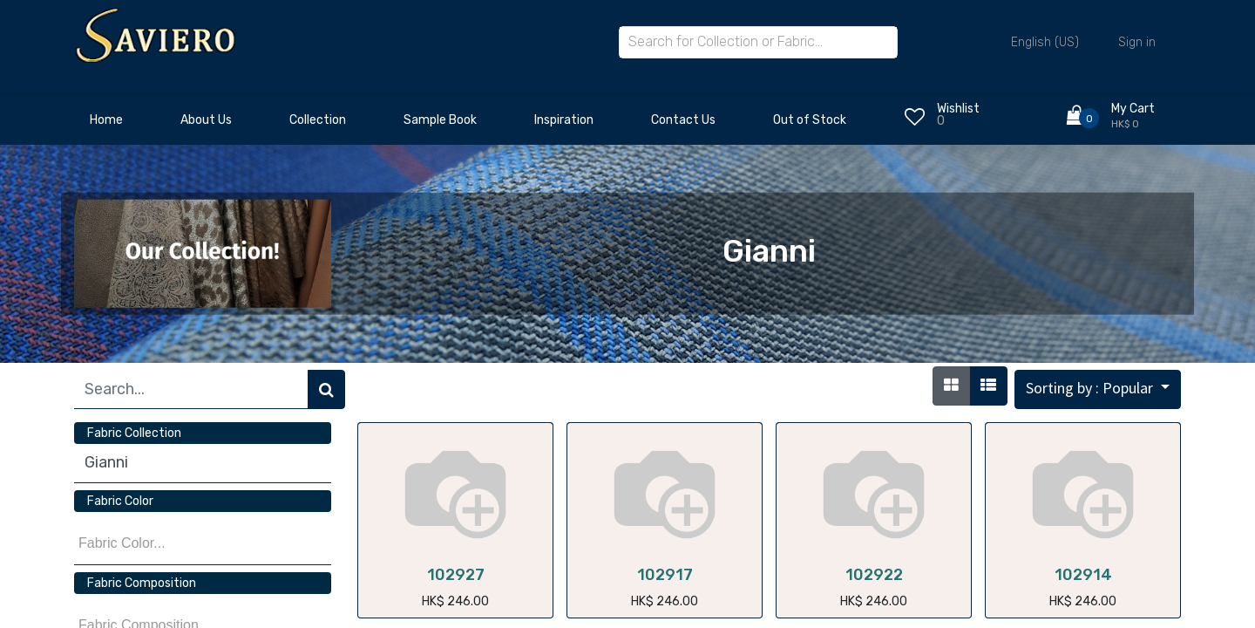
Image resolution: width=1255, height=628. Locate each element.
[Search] (326, 389)
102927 (456, 574)
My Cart (1133, 108)
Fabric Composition (141, 583)
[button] (1097, 389)
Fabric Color (120, 501)
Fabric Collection (134, 433)
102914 (1083, 574)
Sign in (1137, 42)
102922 (874, 574)
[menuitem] (106, 124)
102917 (665, 574)
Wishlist (958, 108)
